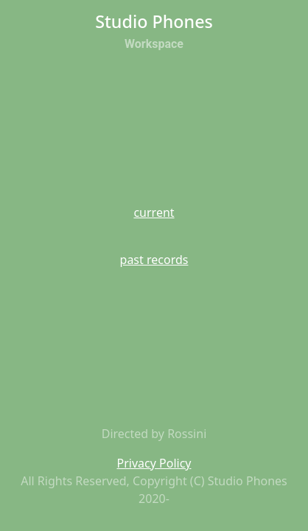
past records (154, 259)
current (153, 212)
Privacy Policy (154, 463)
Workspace (154, 44)
